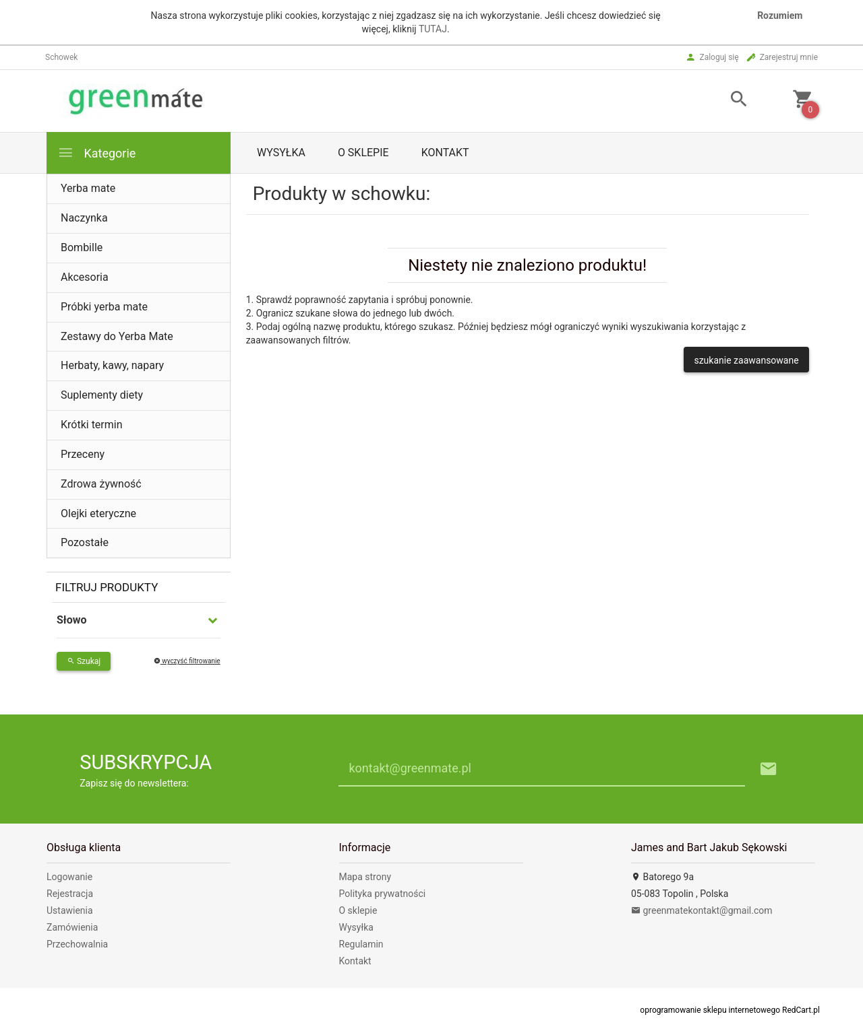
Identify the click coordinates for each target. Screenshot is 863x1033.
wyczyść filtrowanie (187, 661)
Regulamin (361, 944)
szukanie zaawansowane (746, 360)
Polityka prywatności (382, 893)
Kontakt (445, 152)
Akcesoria (85, 277)
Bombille (81, 247)
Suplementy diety (102, 395)
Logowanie (69, 876)
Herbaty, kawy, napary (112, 365)
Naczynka (84, 217)
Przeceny (83, 454)
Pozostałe (85, 542)
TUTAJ (433, 29)
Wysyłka (281, 152)
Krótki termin (92, 424)
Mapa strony (365, 876)
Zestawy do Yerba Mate (117, 336)
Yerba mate (88, 188)
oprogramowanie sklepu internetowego (710, 1010)
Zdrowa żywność (101, 483)
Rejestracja (70, 893)
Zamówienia (72, 927)
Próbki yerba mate (104, 306)
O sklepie (363, 152)
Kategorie (96, 152)
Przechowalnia (77, 944)
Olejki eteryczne (98, 513)
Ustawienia (70, 910)
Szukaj (83, 661)
